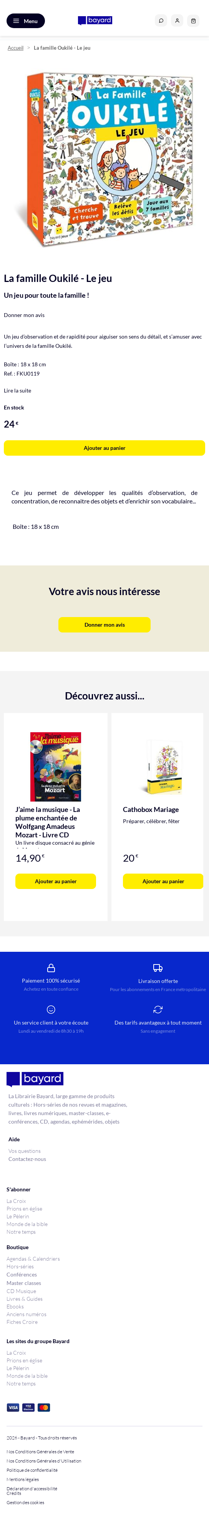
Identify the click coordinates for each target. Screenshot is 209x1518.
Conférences (22, 1274)
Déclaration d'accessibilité (32, 1488)
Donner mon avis (24, 315)
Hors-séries (20, 1266)
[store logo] (95, 20)
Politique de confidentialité (32, 1470)
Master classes (24, 1283)
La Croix (16, 1201)
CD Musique (21, 1291)
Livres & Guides (25, 1298)
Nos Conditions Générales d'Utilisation (45, 1461)
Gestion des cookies (25, 1502)
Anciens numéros (26, 1314)
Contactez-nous (27, 1159)
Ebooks (15, 1306)
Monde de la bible (27, 1224)
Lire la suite (17, 390)
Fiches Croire (22, 1321)
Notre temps (21, 1231)
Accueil (15, 47)
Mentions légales (23, 1479)
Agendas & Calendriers (33, 1258)
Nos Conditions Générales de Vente (40, 1451)
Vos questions (24, 1150)
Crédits (14, 1493)
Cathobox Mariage (151, 809)
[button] (177, 20)
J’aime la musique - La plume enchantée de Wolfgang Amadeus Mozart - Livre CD (47, 822)
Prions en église (24, 1208)
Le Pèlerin (18, 1216)
